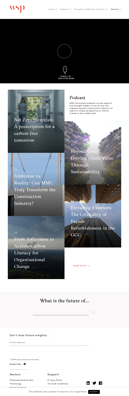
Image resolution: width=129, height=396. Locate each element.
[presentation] (29, 353)
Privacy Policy (54, 380)
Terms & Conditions (57, 384)
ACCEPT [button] (94, 392)
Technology (16, 384)
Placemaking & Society (22, 380)
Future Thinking (18, 387)
